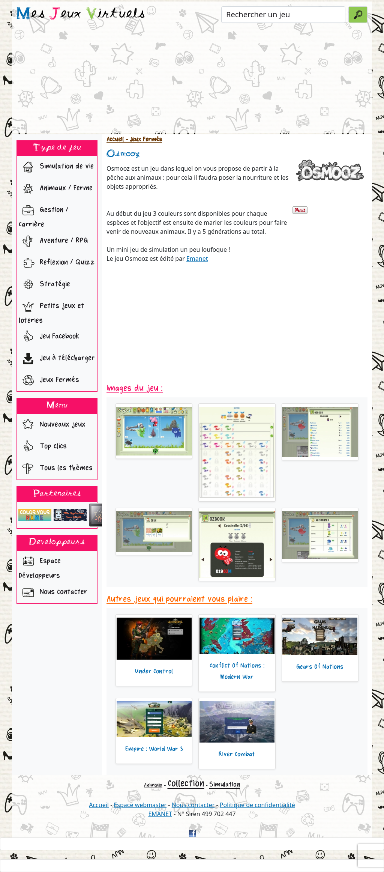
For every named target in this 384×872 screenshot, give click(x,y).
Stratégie (44, 284)
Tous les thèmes (56, 468)
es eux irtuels (80, 14)
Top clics (43, 447)
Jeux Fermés (49, 380)
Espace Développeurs (40, 566)
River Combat (237, 754)
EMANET (160, 814)
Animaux (153, 785)
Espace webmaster (140, 805)
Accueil (115, 139)
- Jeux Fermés (143, 139)
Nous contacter (53, 592)
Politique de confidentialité (257, 805)
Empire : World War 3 (154, 749)
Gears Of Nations (320, 667)
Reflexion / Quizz (57, 263)
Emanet (197, 258)
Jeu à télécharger (57, 358)
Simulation (224, 784)
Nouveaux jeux (52, 425)
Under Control (154, 671)
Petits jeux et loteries (51, 311)
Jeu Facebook (49, 337)
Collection (186, 783)
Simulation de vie (56, 167)
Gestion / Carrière (44, 215)
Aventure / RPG (53, 241)
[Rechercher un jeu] (283, 14)
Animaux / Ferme (56, 188)
